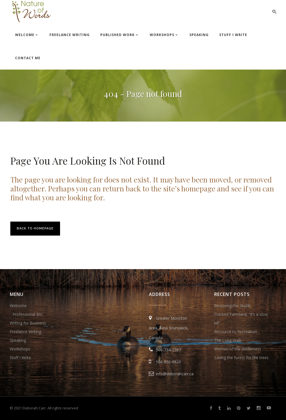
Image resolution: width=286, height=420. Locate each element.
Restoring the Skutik (232, 305)
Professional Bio (27, 314)
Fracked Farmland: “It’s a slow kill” (241, 319)
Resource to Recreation (235, 331)
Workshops (20, 349)
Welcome (18, 305)
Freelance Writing (25, 331)
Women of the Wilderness (237, 349)
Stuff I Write (20, 357)
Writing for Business (28, 323)
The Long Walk (227, 340)
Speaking (18, 340)
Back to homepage (35, 228)
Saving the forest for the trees (241, 357)
